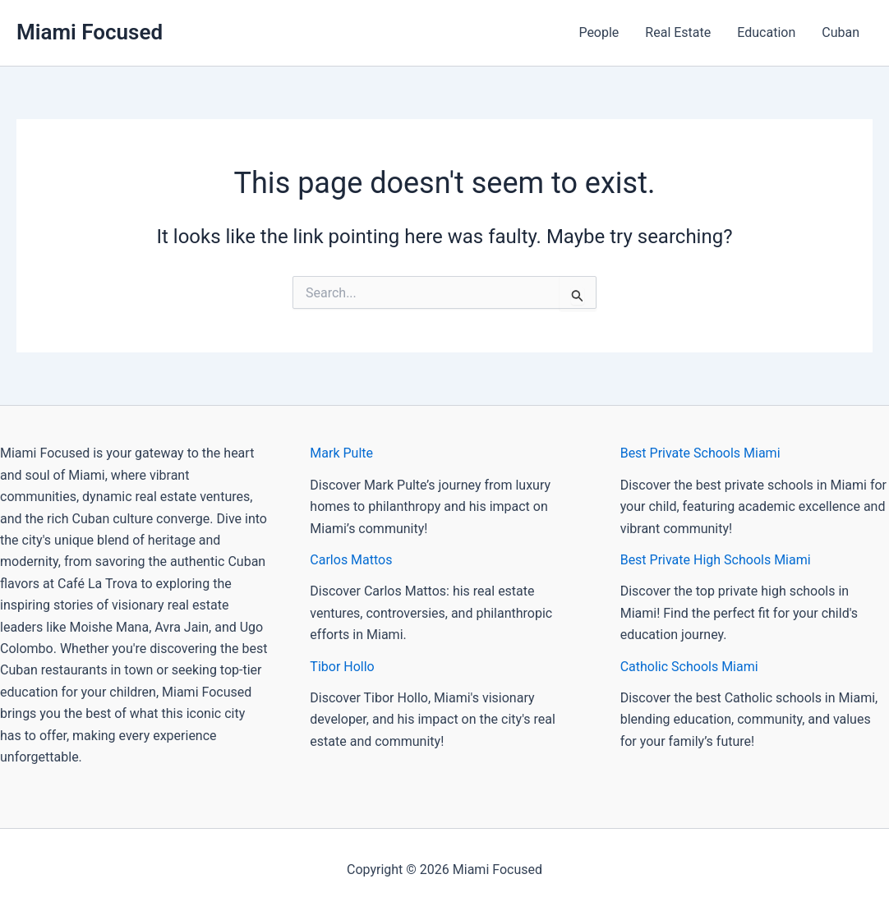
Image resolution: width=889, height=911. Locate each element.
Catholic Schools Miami (689, 666)
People (598, 32)
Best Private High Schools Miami (715, 560)
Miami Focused (89, 32)
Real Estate (678, 32)
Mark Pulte (341, 453)
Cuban (840, 32)
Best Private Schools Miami (700, 453)
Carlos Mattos (351, 560)
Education (766, 32)
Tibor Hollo (342, 666)
